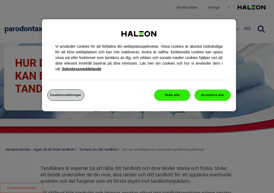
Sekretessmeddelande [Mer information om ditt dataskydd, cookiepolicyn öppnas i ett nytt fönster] (81, 69)
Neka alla (172, 94)
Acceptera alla (212, 94)
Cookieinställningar (65, 94)
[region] (139, 65)
